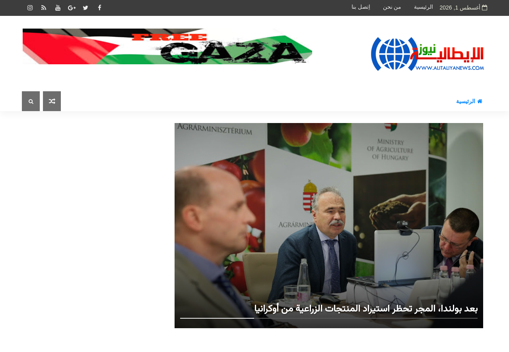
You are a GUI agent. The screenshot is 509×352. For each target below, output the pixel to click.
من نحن (392, 7)
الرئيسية (423, 7)
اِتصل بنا (361, 7)
